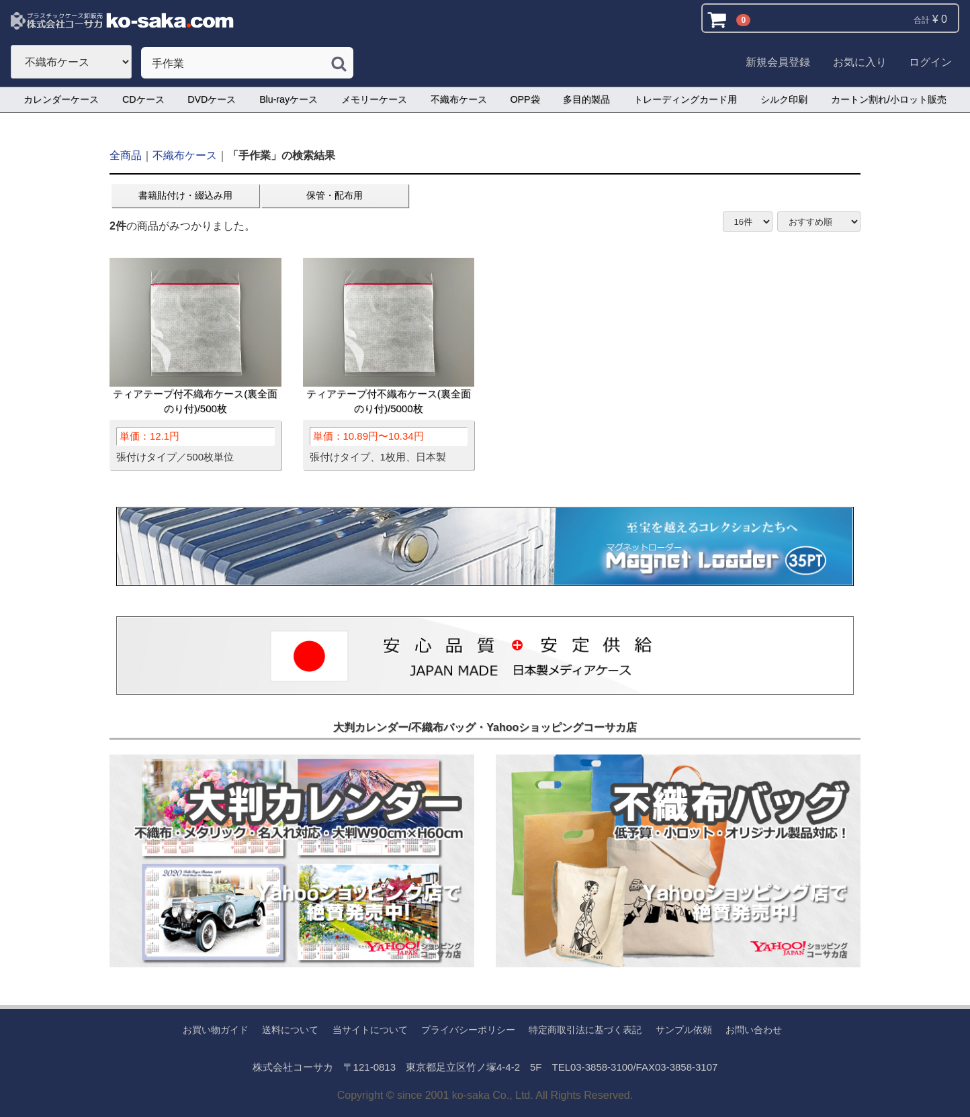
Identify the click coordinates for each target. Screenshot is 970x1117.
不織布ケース (459, 99)
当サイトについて (370, 1029)
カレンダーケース (61, 99)
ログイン (930, 62)
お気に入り (860, 62)
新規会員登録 (778, 62)
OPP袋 (525, 99)
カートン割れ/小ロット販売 (888, 99)
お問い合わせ (753, 1029)
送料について (290, 1029)
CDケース (143, 99)
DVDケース (211, 99)
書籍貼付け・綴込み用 (185, 195)
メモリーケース (374, 99)
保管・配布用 (334, 195)
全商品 (125, 155)
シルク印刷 (783, 99)
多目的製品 (586, 99)
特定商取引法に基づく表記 (585, 1029)
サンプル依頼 (684, 1029)
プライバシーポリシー (468, 1029)
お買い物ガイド (216, 1029)
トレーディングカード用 (685, 99)
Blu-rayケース (288, 99)
